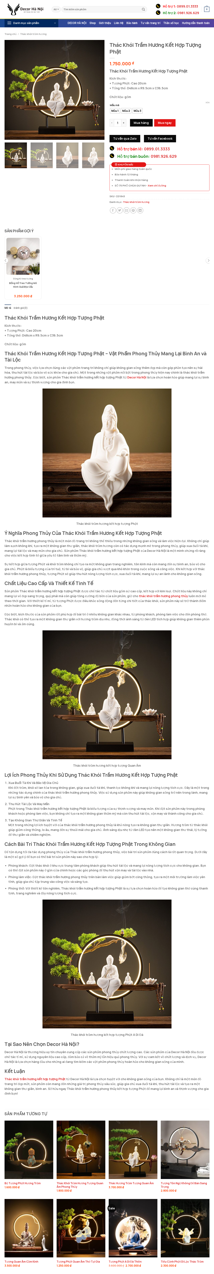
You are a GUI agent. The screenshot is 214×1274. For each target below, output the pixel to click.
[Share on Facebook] (113, 210)
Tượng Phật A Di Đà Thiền (125, 1262)
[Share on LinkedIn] (140, 210)
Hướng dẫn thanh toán (195, 23)
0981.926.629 (188, 13)
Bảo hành (132, 23)
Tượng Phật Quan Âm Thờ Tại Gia (78, 1262)
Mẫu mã (114, 105)
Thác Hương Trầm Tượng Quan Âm (131, 1183)
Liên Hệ (118, 23)
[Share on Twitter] (120, 210)
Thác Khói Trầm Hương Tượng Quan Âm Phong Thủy (80, 1185)
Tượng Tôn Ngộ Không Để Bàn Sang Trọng (184, 1185)
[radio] (115, 110)
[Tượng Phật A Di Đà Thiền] (133, 1228)
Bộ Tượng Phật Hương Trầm (23, 1183)
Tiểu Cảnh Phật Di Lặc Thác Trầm (182, 1262)
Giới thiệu (105, 23)
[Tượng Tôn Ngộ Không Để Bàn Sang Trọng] (185, 1150)
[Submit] (143, 9)
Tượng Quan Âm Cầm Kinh (21, 1262)
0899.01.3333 (187, 6)
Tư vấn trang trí (150, 23)
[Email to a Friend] (126, 210)
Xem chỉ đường (157, 185)
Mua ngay (165, 123)
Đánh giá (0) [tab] (21, 308)
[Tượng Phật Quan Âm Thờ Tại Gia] (81, 1228)
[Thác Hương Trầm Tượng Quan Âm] (133, 1150)
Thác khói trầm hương (33, 34)
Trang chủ (11, 34)
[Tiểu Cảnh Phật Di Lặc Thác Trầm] (185, 1228)
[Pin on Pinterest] (133, 210)
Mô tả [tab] (8, 308)
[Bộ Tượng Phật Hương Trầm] (29, 1150)
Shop (93, 23)
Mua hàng (141, 123)
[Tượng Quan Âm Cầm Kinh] (29, 1228)
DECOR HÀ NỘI (77, 23)
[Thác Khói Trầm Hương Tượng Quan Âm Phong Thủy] (81, 1150)
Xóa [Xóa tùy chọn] (207, 102)
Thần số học (171, 23)
